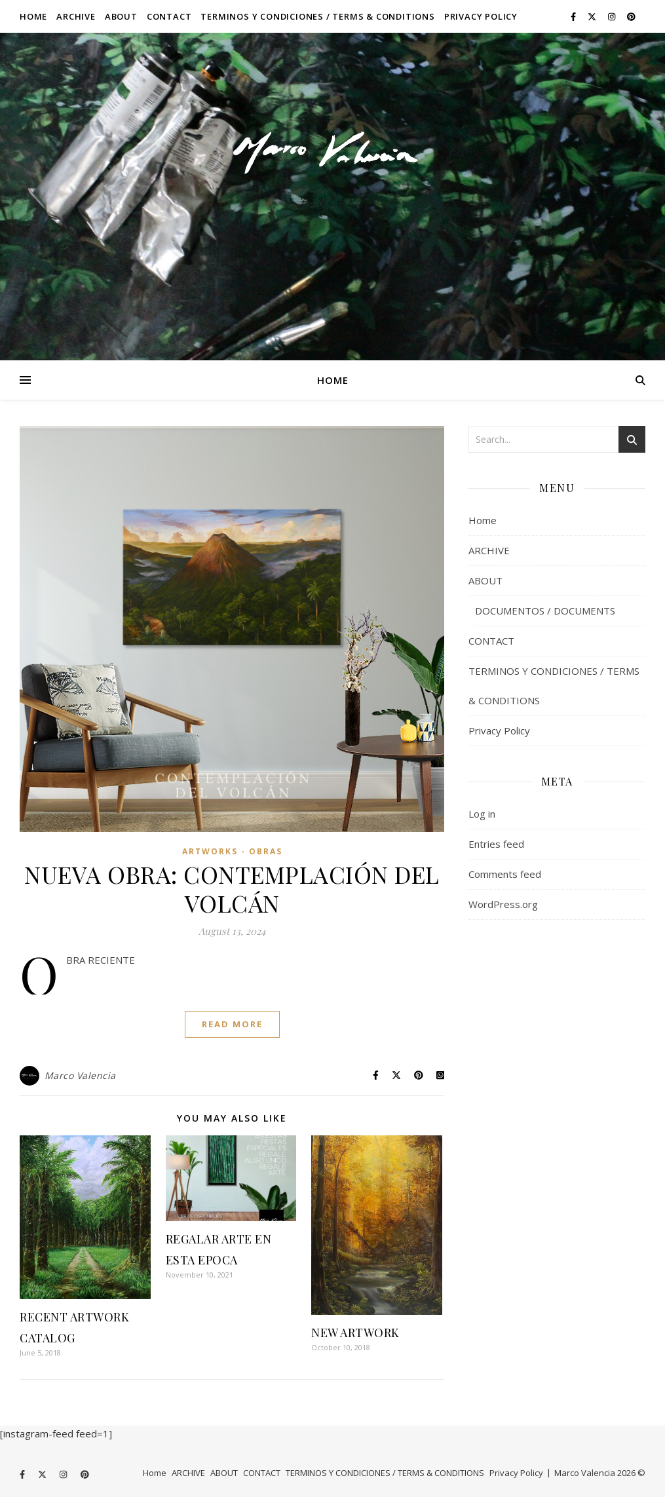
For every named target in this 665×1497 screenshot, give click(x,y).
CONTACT (169, 16)
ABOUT (121, 16)
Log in (481, 813)
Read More (232, 1024)
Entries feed (496, 843)
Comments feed (504, 874)
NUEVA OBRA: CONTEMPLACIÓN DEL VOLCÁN (232, 888)
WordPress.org (503, 904)
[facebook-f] (574, 16)
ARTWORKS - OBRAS (232, 851)
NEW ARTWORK (355, 1332)
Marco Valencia (80, 1075)
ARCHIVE (76, 16)
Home (33, 16)
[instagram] (612, 16)
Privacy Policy (481, 16)
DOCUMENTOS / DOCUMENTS (545, 610)
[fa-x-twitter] (593, 16)
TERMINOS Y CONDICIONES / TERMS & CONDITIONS (317, 16)
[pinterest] (631, 16)
